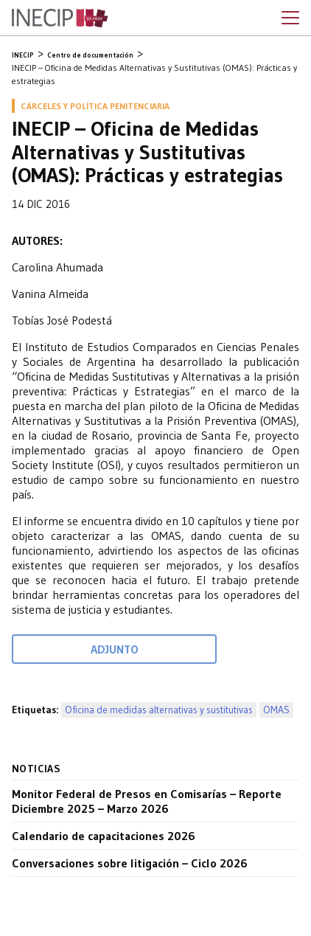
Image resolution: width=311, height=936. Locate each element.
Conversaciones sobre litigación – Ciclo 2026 (130, 863)
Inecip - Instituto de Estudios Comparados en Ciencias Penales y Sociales (60, 18)
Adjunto (115, 649)
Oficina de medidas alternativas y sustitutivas (159, 710)
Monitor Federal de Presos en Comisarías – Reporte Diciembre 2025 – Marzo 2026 (147, 801)
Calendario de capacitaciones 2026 (103, 835)
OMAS (276, 710)
